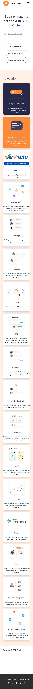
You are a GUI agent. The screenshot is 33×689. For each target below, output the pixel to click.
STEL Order (7, 680)
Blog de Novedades (16, 46)
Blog (15, 680)
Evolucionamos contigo (16, 60)
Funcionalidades (24, 680)
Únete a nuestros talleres (16, 53)
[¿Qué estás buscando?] (16, 34)
